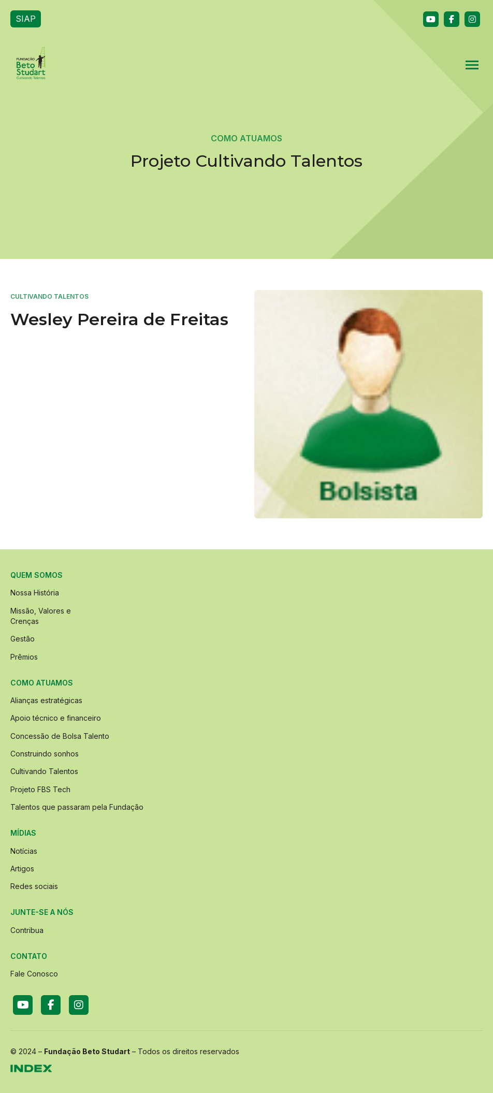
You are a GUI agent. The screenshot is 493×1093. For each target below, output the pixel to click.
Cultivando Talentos (44, 771)
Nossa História (34, 592)
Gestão (22, 638)
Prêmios (24, 656)
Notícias (23, 851)
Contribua (27, 930)
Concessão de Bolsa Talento (59, 736)
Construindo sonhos (44, 753)
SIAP (26, 18)
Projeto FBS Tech (40, 789)
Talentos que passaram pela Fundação (76, 807)
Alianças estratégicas (46, 700)
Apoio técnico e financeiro (55, 717)
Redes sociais (34, 886)
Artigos (22, 868)
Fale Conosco (34, 973)
